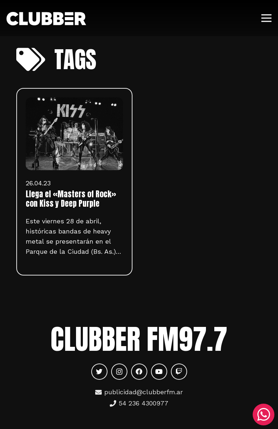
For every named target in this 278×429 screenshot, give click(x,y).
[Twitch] (179, 371)
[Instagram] (119, 371)
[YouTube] (159, 371)
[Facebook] (139, 371)
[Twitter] (99, 371)
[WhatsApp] (263, 414)
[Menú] (266, 18)
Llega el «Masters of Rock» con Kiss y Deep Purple (71, 198)
